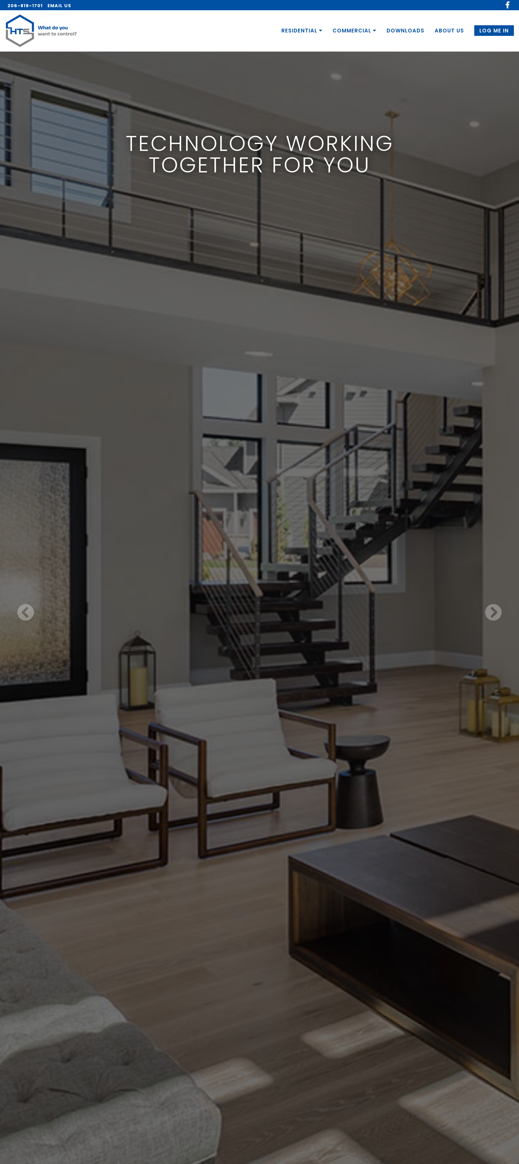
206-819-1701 (25, 5)
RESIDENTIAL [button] (301, 30)
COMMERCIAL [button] (354, 30)
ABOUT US (449, 30)
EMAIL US (59, 5)
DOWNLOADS (405, 30)
